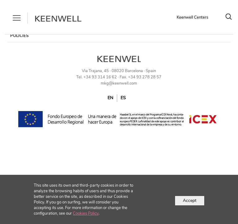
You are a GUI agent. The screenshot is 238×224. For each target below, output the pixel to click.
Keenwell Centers (192, 17)
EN (110, 98)
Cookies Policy (86, 213)
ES (123, 98)
